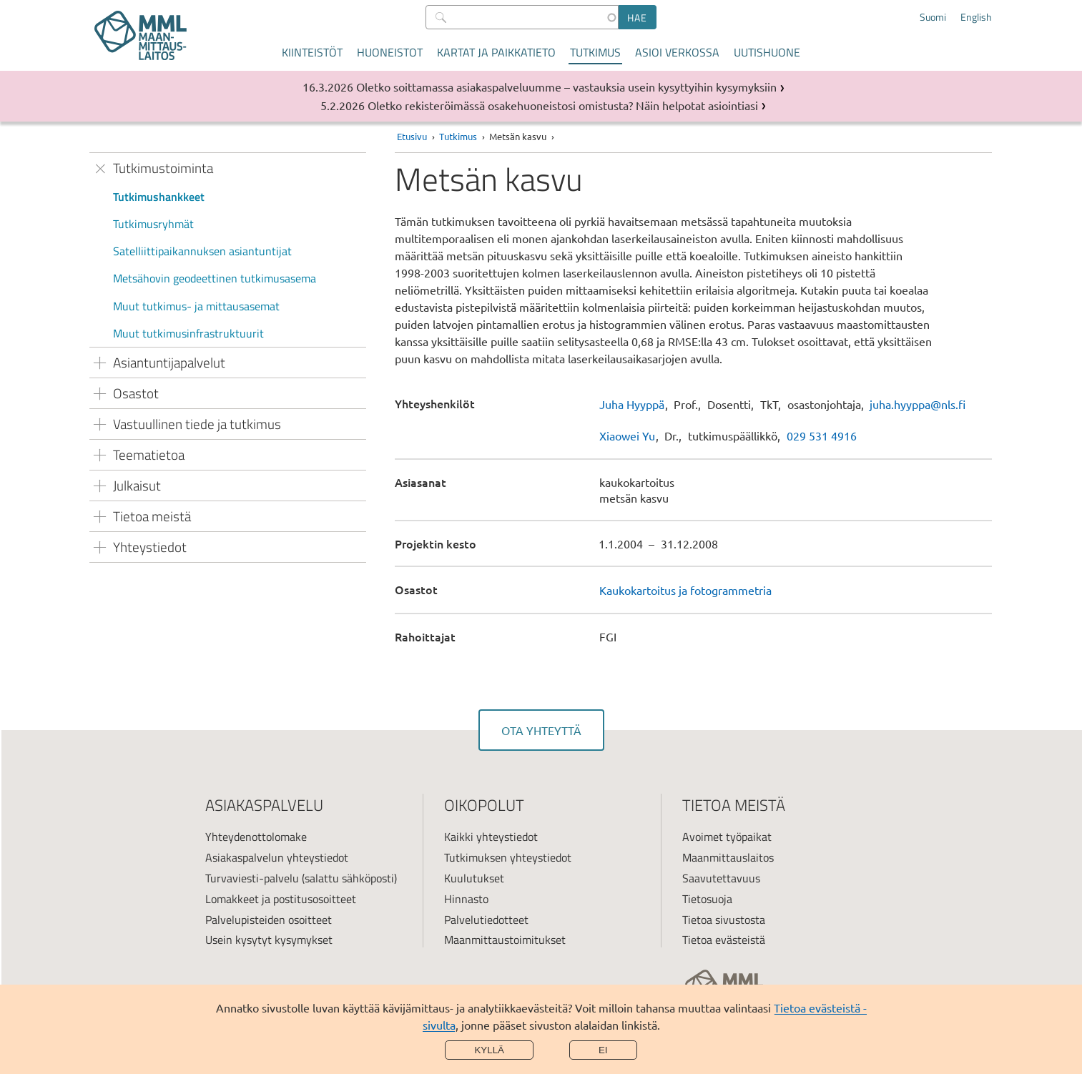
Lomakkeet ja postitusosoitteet (280, 898)
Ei (603, 1050)
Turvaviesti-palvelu (252, 878)
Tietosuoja (707, 898)
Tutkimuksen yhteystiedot (507, 857)
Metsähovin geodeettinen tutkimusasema (214, 278)
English (976, 17)
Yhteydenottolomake (256, 836)
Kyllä (489, 1050)
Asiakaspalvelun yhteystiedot (276, 857)
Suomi (933, 17)
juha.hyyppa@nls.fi (917, 404)
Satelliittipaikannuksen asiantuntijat (202, 251)
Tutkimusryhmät (153, 223)
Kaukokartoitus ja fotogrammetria (685, 590)
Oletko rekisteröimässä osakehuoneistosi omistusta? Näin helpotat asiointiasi (563, 105)
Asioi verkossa (677, 52)
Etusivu (412, 136)
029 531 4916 (822, 435)
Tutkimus (595, 52)
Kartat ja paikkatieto (496, 52)
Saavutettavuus (721, 878)
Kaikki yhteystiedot (491, 836)
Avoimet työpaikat (727, 836)
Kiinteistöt (312, 52)
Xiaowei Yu (627, 435)
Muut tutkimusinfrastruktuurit (188, 333)
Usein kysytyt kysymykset (269, 939)
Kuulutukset (474, 878)
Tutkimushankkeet (159, 196)
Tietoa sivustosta (723, 919)
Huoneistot (390, 52)
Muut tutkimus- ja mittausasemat (196, 306)
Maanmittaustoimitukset (505, 939)
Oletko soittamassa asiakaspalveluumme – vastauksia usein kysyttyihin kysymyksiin (566, 86)
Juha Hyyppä (631, 404)
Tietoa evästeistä (723, 939)
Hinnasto (466, 898)
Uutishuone (767, 52)
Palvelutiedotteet (486, 919)
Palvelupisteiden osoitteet (268, 919)
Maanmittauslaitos (728, 857)
